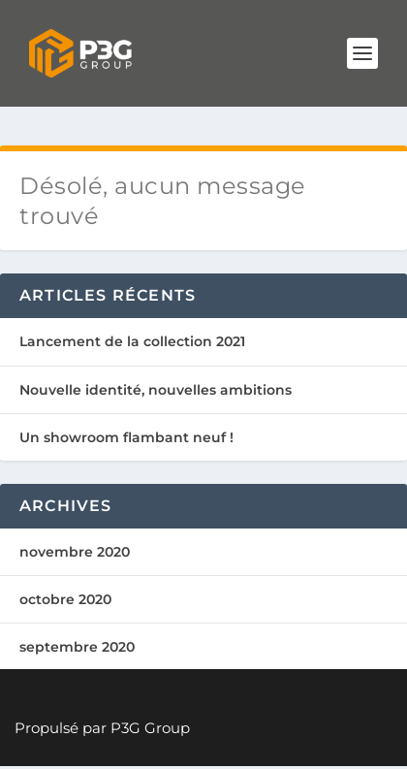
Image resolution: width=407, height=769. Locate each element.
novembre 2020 (74, 552)
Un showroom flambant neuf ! (126, 437)
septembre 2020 (77, 647)
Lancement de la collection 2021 (132, 341)
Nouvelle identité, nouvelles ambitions (155, 390)
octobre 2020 (65, 599)
